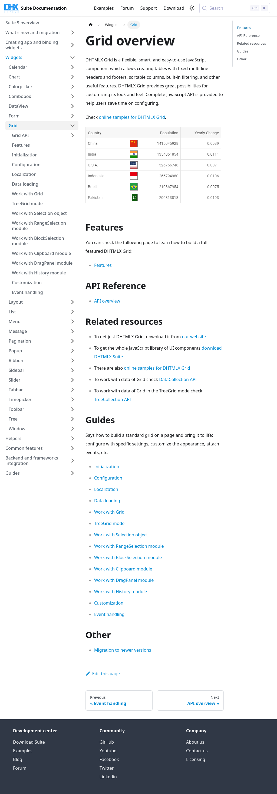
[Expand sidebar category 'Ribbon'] (72, 360)
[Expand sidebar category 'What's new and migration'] (72, 32)
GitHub (107, 742)
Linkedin (108, 777)
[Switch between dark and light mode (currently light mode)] (191, 8)
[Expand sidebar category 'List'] (72, 311)
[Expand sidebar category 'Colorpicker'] (72, 86)
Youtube (108, 751)
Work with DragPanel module (124, 580)
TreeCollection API (112, 399)
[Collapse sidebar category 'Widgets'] (72, 57)
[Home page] (90, 25)
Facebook (109, 759)
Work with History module (120, 592)
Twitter (107, 768)
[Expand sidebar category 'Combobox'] (72, 96)
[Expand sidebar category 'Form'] (72, 115)
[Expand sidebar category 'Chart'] (72, 77)
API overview (107, 301)
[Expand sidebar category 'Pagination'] (72, 341)
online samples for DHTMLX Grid (132, 117)
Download (173, 8)
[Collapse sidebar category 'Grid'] (72, 125)
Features (103, 265)
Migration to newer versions (122, 650)
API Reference (248, 35)
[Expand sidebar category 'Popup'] (72, 350)
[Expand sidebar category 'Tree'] (72, 419)
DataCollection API (178, 379)
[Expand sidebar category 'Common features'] (72, 448)
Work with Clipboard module (123, 569)
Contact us (197, 751)
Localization (106, 489)
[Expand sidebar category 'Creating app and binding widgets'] (72, 45)
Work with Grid (109, 512)
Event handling (109, 614)
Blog (17, 759)
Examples (104, 8)
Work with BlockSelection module (128, 557)
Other (241, 59)
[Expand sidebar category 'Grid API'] (72, 135)
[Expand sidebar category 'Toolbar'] (72, 409)
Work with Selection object (121, 535)
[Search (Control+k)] (234, 8)
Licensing (195, 759)
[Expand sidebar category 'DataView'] (72, 106)
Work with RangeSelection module (129, 546)
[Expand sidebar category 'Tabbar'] (72, 389)
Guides (242, 51)
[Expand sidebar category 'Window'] (72, 428)
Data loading (107, 501)
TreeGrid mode (109, 523)
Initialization (106, 467)
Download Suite (29, 742)
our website (194, 337)
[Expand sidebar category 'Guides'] (72, 473)
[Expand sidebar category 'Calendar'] (72, 67)
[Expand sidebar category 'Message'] (72, 331)
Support (148, 8)
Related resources (251, 43)
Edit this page (102, 674)
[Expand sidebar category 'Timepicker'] (72, 399)
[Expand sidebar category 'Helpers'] (72, 438)
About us (195, 742)
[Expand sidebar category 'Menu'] (72, 321)
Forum (127, 8)
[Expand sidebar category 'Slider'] (72, 380)
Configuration (108, 478)
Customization (108, 603)
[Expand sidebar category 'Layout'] (72, 302)
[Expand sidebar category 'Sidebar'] (72, 370)
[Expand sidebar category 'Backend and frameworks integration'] (72, 461)
